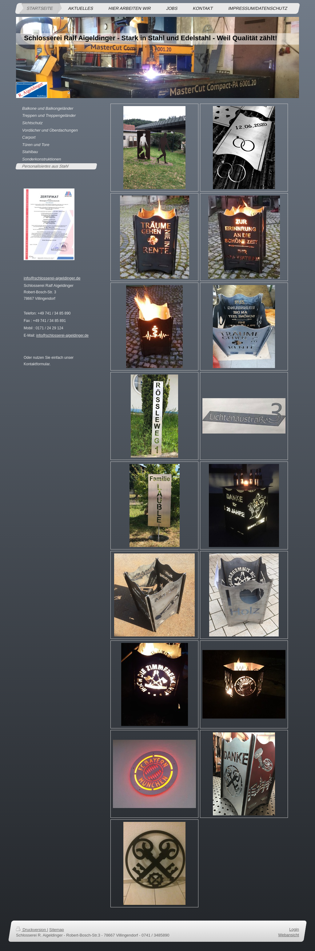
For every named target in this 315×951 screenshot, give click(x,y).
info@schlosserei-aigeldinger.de (52, 278)
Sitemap (56, 929)
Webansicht (288, 935)
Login (294, 929)
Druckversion (31, 929)
